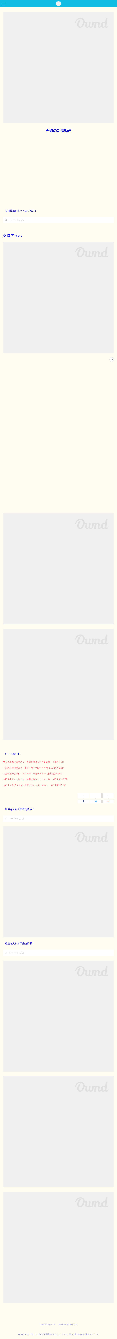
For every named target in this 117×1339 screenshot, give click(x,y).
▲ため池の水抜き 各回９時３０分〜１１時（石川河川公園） (33, 773)
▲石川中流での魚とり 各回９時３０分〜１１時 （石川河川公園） (36, 779)
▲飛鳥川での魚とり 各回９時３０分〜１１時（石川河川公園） (34, 767)
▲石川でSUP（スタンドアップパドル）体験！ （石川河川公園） (35, 785)
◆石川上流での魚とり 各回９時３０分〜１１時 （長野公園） (34, 762)
